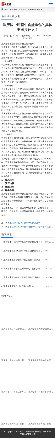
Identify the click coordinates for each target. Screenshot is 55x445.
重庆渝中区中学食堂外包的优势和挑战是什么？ (23, 260)
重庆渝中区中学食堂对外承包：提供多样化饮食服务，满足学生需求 (23, 268)
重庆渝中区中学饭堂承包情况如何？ (26, 223)
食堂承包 (22, 9)
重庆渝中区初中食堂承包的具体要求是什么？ (23, 277)
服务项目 (13, 9)
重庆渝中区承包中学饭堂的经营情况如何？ (22, 242)
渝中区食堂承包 (34, 9)
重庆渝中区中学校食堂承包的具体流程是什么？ (23, 251)
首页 (6, 9)
